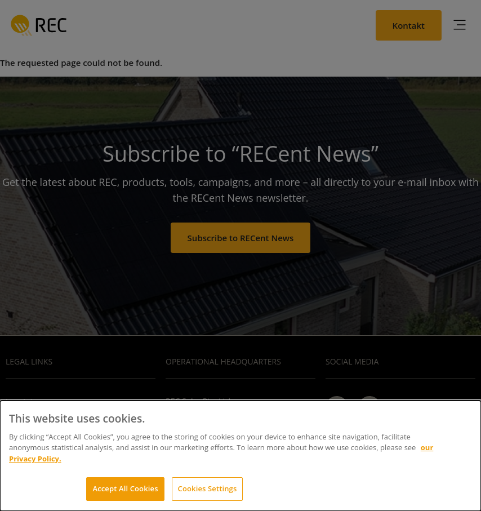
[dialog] (240, 456)
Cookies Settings (207, 488)
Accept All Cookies (125, 488)
